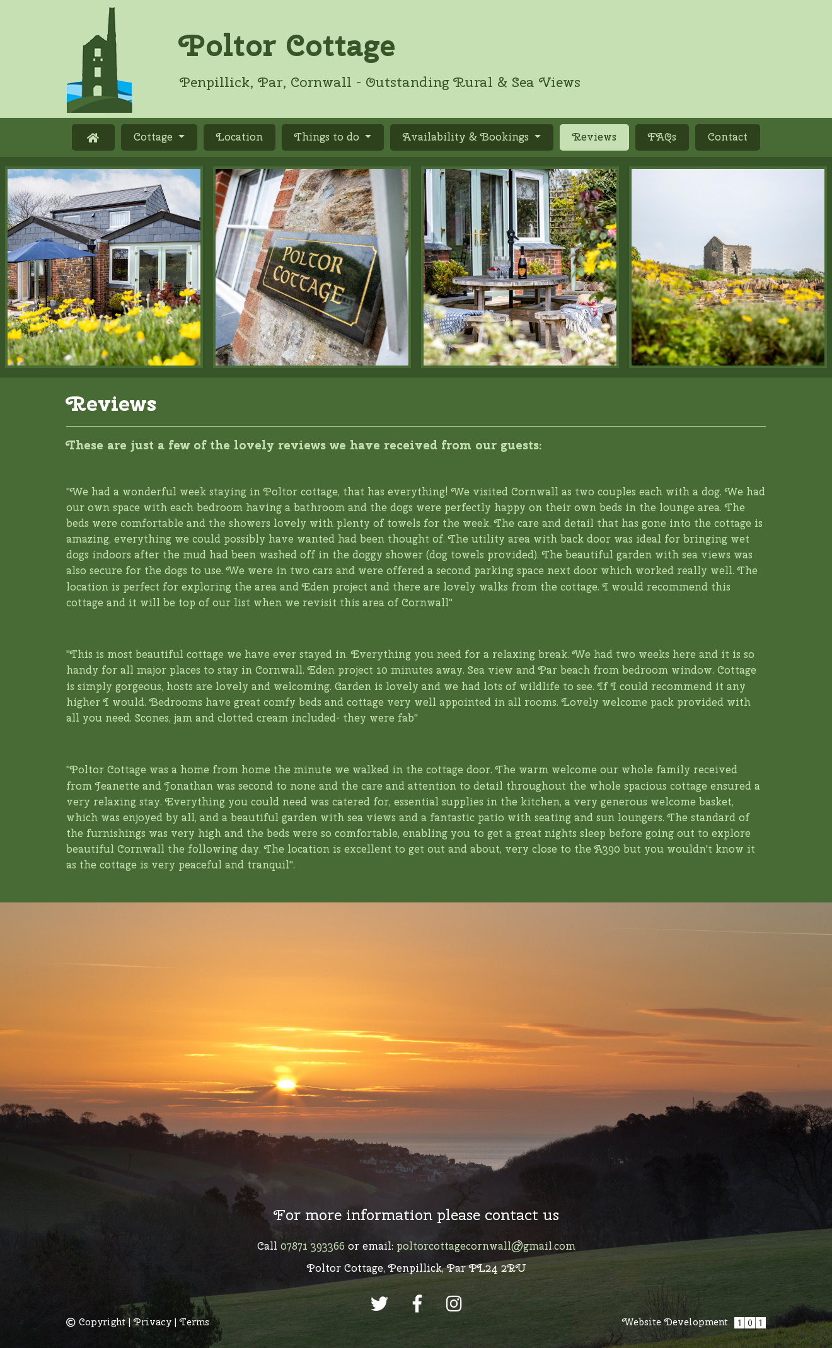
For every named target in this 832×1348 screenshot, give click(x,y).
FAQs (662, 137)
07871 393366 (312, 1246)
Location (239, 137)
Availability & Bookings (467, 137)
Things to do (328, 137)
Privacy (152, 1322)
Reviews (600, 136)
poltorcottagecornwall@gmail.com (485, 1246)
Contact (728, 137)
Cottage (155, 137)
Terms (194, 1322)
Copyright (95, 1322)
